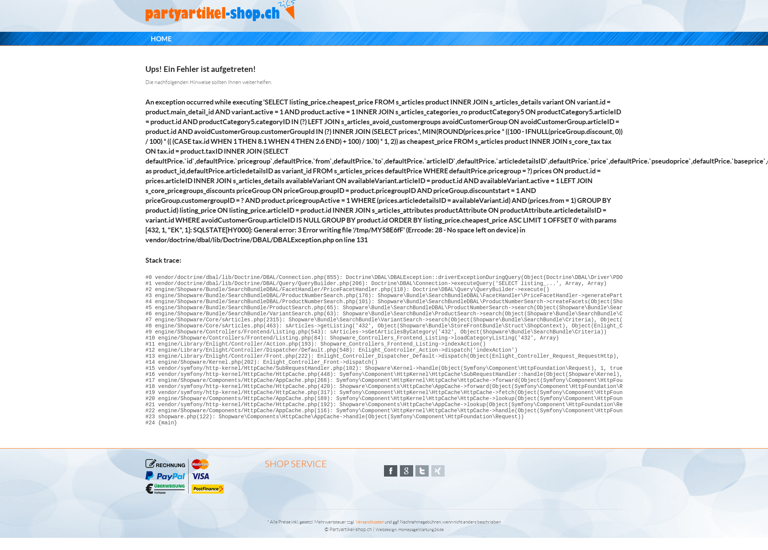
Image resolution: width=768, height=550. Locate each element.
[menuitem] (161, 39)
